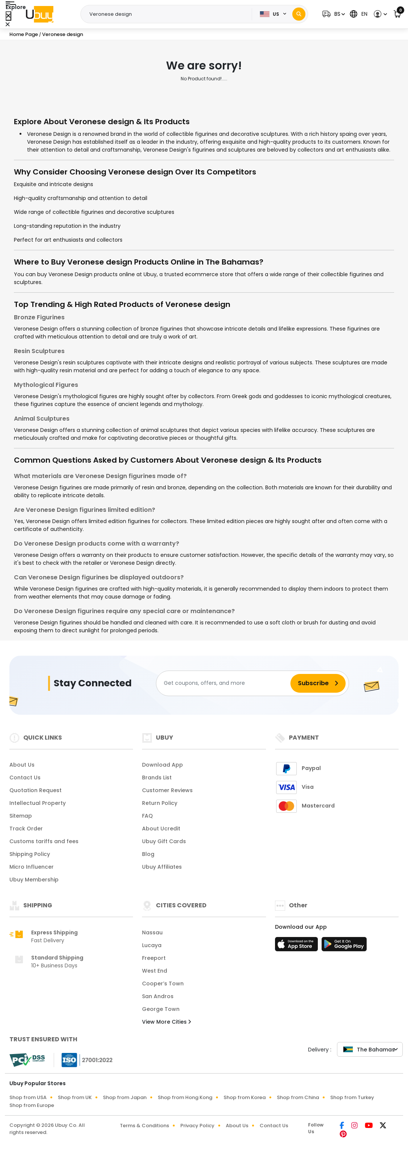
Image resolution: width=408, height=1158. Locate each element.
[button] (332, 14)
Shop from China (298, 1097)
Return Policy (159, 803)
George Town (161, 1009)
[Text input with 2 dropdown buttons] (168, 14)
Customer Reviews (167, 790)
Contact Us (25, 777)
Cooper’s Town (163, 983)
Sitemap (20, 816)
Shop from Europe (31, 1105)
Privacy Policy (197, 1125)
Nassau (152, 932)
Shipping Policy (29, 854)
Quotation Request (35, 790)
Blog (148, 854)
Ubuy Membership (34, 879)
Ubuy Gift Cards (164, 841)
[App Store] (297, 946)
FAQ (147, 816)
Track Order (26, 828)
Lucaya (152, 945)
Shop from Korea (245, 1097)
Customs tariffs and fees (44, 841)
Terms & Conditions (144, 1125)
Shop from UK (75, 1097)
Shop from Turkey (352, 1097)
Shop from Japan (125, 1097)
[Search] (298, 14)
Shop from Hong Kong (185, 1097)
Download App (162, 764)
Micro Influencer (31, 867)
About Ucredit (161, 828)
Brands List (157, 777)
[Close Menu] (8, 16)
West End (154, 971)
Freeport (154, 958)
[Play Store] (344, 946)
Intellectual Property (37, 803)
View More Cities (166, 1022)
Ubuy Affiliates (162, 867)
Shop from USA (28, 1097)
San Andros (158, 996)
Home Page (23, 34)
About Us (22, 764)
